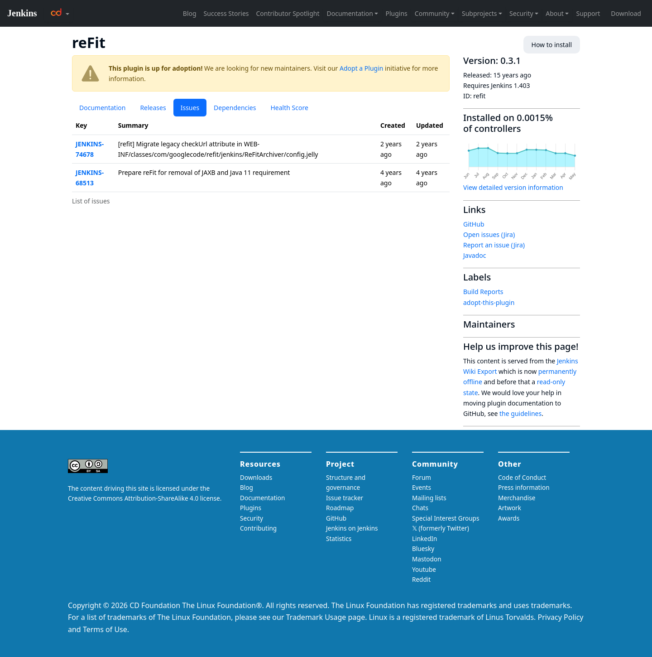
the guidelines (520, 413)
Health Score (289, 107)
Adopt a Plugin (361, 68)
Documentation (102, 107)
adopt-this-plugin (488, 302)
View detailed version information (513, 187)
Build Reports (483, 291)
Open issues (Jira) (489, 234)
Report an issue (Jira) (494, 245)
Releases (153, 107)
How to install (552, 44)
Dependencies (235, 107)
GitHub (473, 224)
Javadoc (474, 255)
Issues (190, 107)
